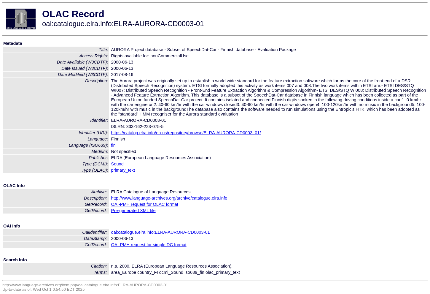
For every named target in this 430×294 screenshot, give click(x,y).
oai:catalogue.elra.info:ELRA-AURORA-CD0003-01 (160, 232)
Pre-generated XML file (133, 210)
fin (113, 145)
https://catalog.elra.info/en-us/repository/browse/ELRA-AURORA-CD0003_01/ (186, 132)
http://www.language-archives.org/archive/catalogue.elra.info (169, 198)
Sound (117, 164)
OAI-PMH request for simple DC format (149, 244)
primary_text (123, 170)
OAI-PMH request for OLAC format (144, 204)
